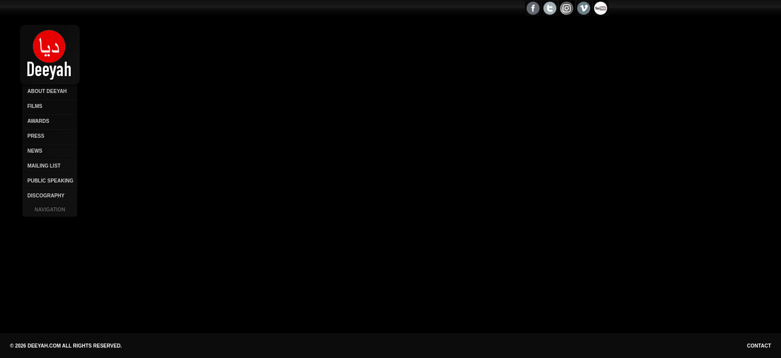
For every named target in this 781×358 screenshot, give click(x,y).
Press (35, 136)
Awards (38, 121)
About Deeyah (47, 91)
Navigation (49, 209)
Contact (759, 346)
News (34, 151)
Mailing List (44, 166)
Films (34, 106)
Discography (45, 195)
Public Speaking (50, 180)
